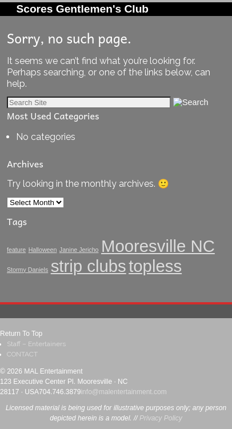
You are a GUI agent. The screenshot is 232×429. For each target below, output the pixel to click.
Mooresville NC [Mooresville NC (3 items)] (158, 245)
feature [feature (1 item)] (16, 249)
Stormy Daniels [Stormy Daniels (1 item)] (27, 269)
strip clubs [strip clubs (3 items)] (88, 265)
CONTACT (22, 354)
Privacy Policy (160, 418)
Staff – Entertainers (36, 344)
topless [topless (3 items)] (155, 265)
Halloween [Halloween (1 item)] (43, 249)
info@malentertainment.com (123, 392)
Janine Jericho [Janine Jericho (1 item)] (79, 249)
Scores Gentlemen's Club (82, 9)
